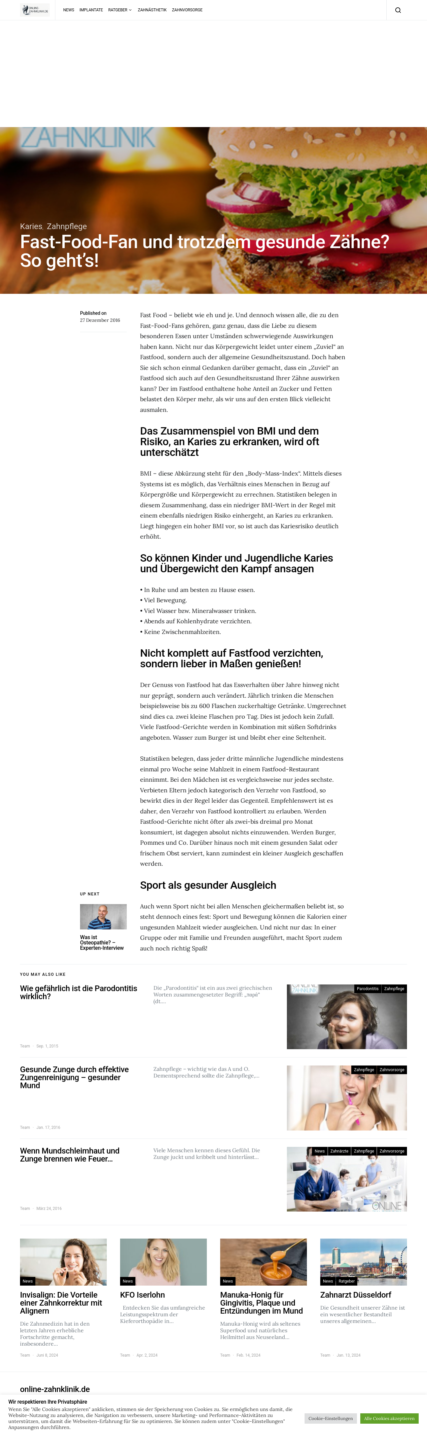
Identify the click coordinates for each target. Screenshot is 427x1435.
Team (25, 1046)
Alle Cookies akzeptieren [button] (389, 1418)
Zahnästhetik (152, 10)
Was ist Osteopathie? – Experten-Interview (102, 942)
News (68, 10)
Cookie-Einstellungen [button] (331, 1418)
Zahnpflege (67, 226)
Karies (31, 226)
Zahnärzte (340, 1151)
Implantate (91, 10)
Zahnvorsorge (187, 10)
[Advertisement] (213, 80)
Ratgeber (117, 10)
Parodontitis (368, 988)
